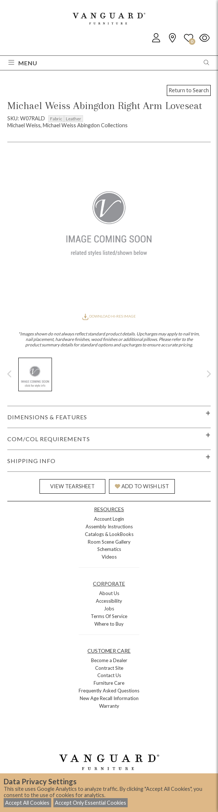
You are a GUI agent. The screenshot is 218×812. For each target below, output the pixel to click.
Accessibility (109, 601)
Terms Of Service (109, 616)
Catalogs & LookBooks (109, 534)
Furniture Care (109, 683)
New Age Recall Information (109, 698)
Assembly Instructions (109, 526)
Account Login (109, 519)
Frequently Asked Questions (109, 690)
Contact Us (109, 675)
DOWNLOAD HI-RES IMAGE (109, 316)
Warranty (109, 706)
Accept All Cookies (27, 803)
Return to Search (189, 90)
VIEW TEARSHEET (72, 486)
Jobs (109, 608)
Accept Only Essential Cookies (90, 803)
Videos (109, 557)
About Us (109, 593)
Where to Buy (109, 624)
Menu (22, 62)
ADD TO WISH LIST (142, 486)
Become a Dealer (109, 660)
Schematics (109, 549)
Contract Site (109, 668)
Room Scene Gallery (109, 542)
